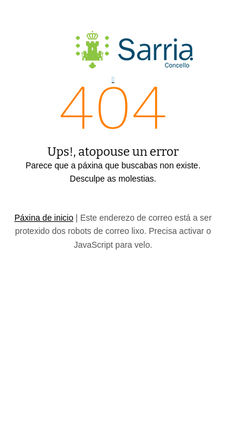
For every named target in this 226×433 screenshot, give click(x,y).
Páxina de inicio (43, 218)
